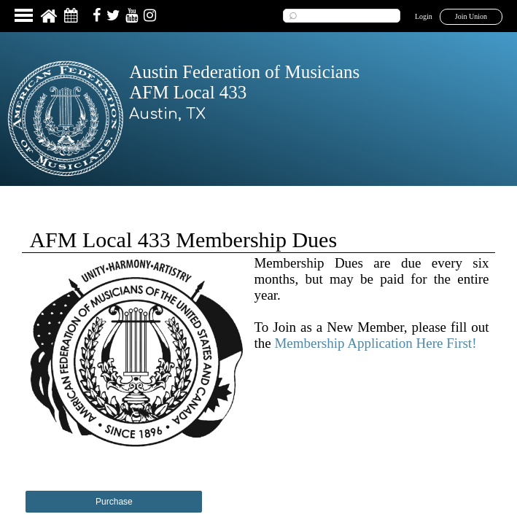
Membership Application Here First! (375, 343)
